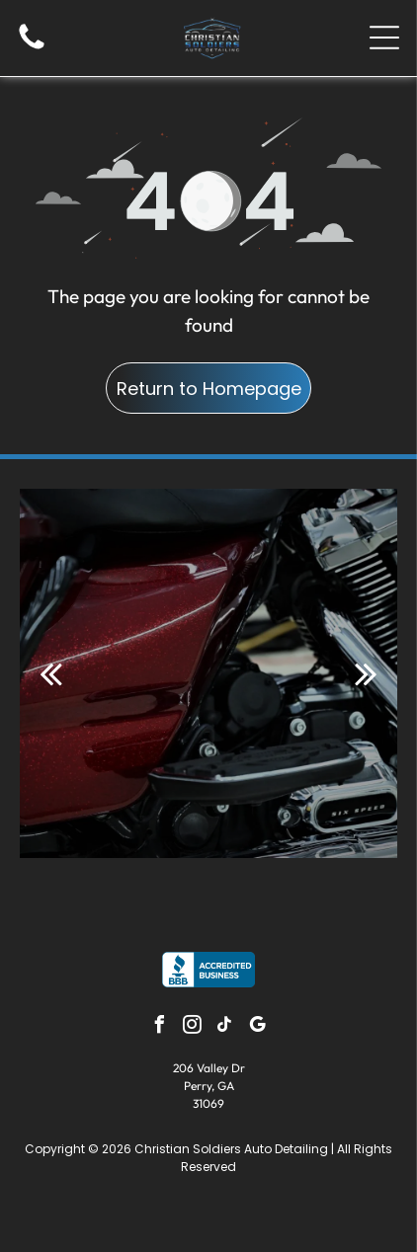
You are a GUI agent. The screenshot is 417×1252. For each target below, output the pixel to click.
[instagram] (193, 1027)
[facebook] (160, 1027)
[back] (51, 673)
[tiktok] (225, 1027)
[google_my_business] (258, 1027)
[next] (366, 673)
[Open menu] (384, 37)
